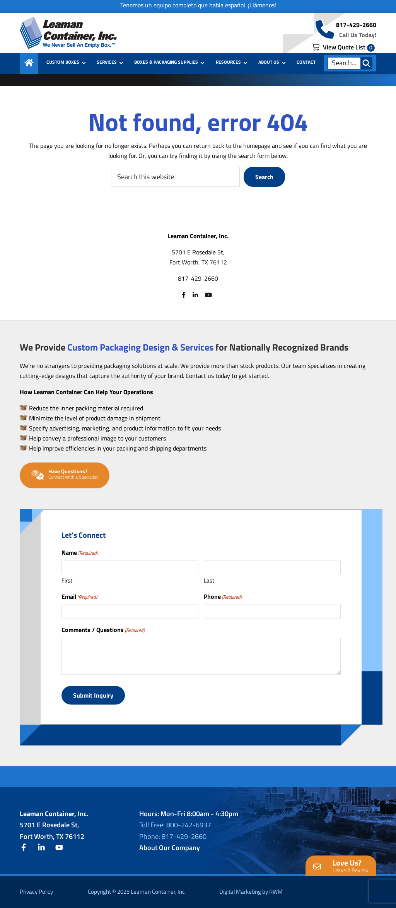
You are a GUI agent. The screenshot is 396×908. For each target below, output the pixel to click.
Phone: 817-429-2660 (173, 836)
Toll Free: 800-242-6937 (175, 825)
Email (79, 596)
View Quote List (343, 47)
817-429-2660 (356, 24)
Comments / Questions (103, 629)
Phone (223, 596)
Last (209, 580)
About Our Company (169, 847)
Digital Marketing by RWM (251, 891)
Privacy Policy (36, 891)
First (66, 580)
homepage (256, 145)
